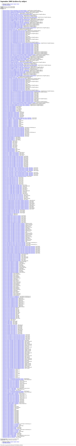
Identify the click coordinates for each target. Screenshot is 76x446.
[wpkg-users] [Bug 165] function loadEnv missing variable (13, 25)
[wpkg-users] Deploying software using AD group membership (13, 127)
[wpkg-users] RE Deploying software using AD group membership (14, 242)
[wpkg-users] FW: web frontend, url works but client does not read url (15, 171)
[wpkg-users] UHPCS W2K (7, 321)
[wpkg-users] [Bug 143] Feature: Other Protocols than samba (13, 16)
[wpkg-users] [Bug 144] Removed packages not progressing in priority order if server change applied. (20, 17)
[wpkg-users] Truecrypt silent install (9, 307)
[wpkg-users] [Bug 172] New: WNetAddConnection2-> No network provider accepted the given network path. (22, 43)
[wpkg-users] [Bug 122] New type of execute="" (11, 13)
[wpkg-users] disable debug (7, 140)
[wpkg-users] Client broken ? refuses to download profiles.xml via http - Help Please (17, 117)
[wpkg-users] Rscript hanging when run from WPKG (12, 255)
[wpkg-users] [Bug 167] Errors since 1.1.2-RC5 (11, 28)
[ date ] (18, 441)
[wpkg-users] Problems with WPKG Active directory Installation (14, 223)
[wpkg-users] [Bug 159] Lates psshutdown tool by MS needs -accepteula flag (16, 22)
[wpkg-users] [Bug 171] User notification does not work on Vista (14, 31)
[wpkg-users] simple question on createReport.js (11, 296)
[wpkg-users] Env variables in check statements (11, 152)
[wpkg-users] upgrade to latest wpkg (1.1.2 (10, 325)
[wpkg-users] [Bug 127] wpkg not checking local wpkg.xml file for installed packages (17, 14)
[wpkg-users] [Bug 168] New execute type (10, 29)
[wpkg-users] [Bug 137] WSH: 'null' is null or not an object (13, 15)
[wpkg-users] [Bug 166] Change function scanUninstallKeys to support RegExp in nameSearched (19, 27)
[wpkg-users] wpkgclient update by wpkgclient (11, 393)
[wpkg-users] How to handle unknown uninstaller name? (12, 185)
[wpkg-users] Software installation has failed (10, 298)
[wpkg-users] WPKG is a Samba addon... (10, 388)
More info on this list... (7, 4)
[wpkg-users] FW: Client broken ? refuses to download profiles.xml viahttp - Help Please (18, 167)
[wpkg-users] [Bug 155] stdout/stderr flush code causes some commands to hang (16, 19)
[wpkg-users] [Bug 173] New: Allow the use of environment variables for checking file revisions (19, 54)
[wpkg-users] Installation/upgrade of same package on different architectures (16, 200)
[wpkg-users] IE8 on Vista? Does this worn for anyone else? (13, 194)
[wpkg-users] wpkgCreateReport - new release (11, 424)
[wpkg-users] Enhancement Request (9, 148)
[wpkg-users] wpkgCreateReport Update (10, 427)
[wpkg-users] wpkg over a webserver (9, 390)
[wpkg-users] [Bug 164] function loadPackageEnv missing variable (14, 23)
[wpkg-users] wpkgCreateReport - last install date (11, 423)
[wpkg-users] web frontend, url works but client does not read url (14, 334)
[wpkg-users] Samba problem (8, 273)
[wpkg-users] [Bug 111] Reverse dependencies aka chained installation (15, 10)
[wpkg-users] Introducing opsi (8, 213)
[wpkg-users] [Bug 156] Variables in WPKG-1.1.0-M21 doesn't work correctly (16, 20)
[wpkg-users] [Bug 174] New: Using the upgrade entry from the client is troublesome (17, 55)
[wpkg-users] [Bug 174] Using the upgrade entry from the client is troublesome (16, 56)
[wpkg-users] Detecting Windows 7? (9, 139)
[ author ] (15, 441)
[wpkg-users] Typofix (6, 319)
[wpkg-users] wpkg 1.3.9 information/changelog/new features (13, 378)
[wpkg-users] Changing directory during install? (11, 112)
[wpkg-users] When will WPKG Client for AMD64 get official (13, 340)
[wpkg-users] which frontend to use (9, 369)
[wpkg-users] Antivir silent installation (9, 106)
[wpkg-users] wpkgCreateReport (8, 404)
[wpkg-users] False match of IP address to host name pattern (13, 156)
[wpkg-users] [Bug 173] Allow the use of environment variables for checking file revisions (18, 45)
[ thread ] (11, 441)
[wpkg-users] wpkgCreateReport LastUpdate (10, 426)
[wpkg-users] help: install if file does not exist (10, 177)
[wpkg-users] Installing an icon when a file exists (11, 209)
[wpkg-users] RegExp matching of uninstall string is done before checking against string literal (19, 246)
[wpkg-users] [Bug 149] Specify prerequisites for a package (13, 18)
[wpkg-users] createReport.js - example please (11, 119)
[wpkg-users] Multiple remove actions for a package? (12, 215)
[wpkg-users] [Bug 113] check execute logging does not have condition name (16, 11)
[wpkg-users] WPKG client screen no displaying (11, 380)
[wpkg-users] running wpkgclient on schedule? (11, 261)
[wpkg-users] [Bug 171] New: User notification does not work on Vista (15, 30)
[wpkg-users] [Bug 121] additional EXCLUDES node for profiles (14, 12)
